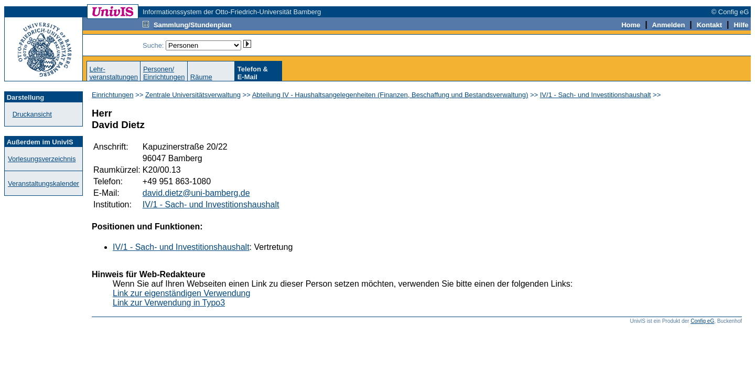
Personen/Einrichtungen (164, 73)
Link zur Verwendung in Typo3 (169, 302)
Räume (201, 77)
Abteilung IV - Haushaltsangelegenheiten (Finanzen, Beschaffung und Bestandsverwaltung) (390, 95)
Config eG (702, 321)
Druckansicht (32, 114)
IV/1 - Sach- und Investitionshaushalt (595, 95)
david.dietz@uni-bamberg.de (196, 192)
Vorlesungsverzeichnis (42, 159)
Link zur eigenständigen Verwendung (181, 293)
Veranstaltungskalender (43, 183)
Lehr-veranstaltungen (113, 73)
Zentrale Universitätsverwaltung (193, 95)
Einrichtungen (113, 95)
